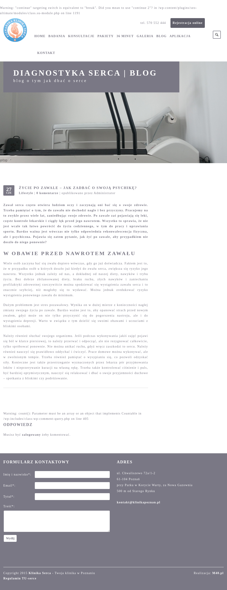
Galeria (145, 36)
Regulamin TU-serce (20, 578)
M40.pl (218, 573)
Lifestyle (26, 193)
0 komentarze (47, 193)
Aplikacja (180, 36)
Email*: (9, 485)
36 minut (125, 36)
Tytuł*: (9, 496)
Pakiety (105, 36)
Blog (161, 36)
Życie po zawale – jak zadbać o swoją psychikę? (78, 188)
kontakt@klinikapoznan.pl (138, 502)
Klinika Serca (40, 573)
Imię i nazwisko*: (17, 474)
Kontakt (46, 53)
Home (39, 36)
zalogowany (31, 434)
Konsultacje (81, 36)
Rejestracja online (188, 23)
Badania (56, 36)
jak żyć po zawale (95, 237)
